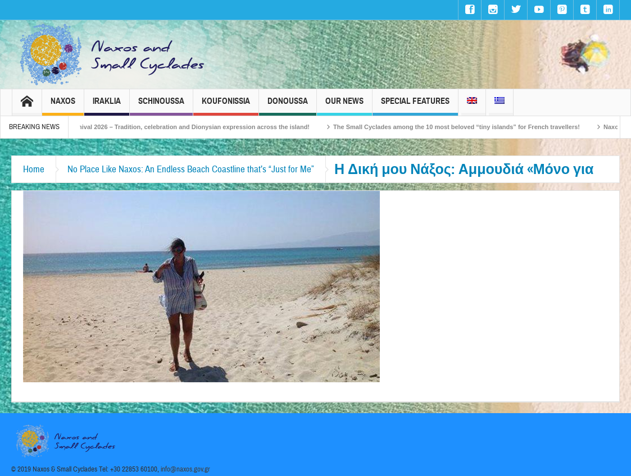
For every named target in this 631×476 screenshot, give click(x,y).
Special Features (415, 106)
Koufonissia (225, 106)
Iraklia (106, 106)
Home (33, 169)
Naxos (63, 106)
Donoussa (287, 106)
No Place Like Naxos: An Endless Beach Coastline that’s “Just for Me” (190, 169)
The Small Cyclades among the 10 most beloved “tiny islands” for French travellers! (465, 126)
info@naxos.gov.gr (185, 469)
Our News (344, 106)
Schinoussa (161, 106)
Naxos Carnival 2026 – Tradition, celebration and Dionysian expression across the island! (188, 126)
